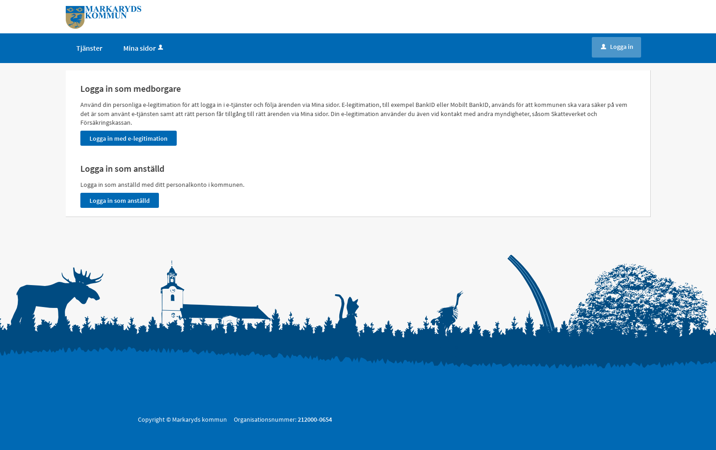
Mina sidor (144, 48)
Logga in (617, 46)
